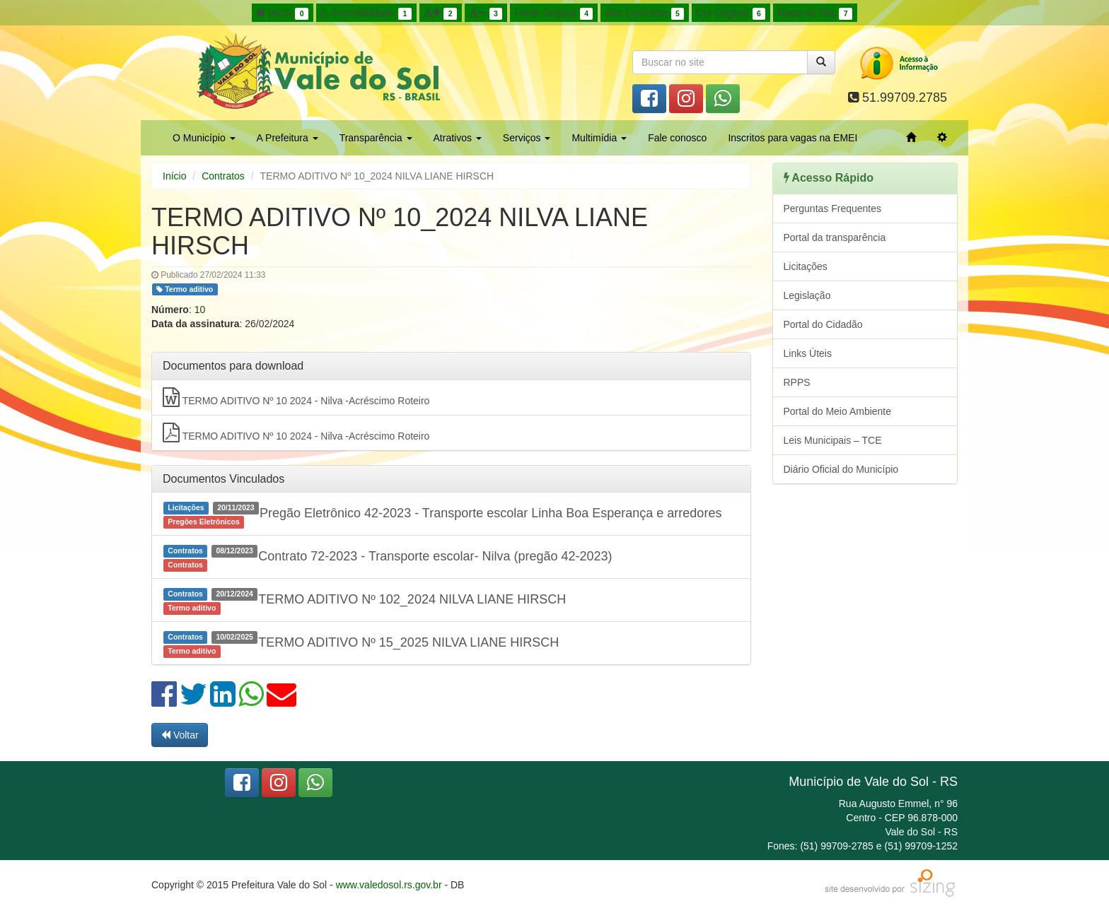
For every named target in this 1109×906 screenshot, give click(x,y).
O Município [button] (204, 137)
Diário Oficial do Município (841, 469)
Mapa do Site (814, 13)
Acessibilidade (366, 13)
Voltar (180, 735)
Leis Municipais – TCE (833, 440)
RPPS (797, 382)
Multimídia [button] (599, 137)
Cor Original (730, 13)
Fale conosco (677, 137)
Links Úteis (808, 353)
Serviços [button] (527, 137)
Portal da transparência (835, 237)
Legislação (807, 295)
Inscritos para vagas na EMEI (792, 137)
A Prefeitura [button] (287, 137)
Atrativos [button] (458, 137)
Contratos (223, 176)
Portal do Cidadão (823, 324)
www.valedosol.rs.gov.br (389, 884)
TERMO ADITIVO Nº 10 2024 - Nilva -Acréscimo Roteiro (296, 397)
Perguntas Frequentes (833, 208)
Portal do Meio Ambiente (838, 411)
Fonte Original (553, 13)
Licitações (806, 266)
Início (282, 13)
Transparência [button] (375, 137)
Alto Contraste (644, 13)
